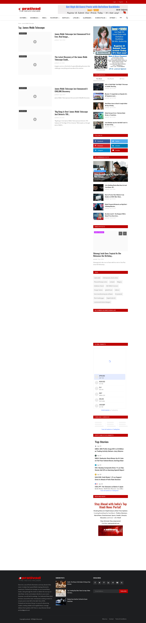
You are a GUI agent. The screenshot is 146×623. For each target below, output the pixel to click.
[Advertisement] (110, 552)
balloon (117, 290)
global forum (108, 290)
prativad (57, 40)
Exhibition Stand (99, 286)
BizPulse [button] (66, 18)
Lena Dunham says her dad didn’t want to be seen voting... (116, 123)
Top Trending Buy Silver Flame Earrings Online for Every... (78, 592)
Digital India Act (111, 298)
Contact (111, 619)
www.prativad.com (113, 523)
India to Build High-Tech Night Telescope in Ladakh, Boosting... (116, 85)
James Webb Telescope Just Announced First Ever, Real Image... (72, 35)
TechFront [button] (54, 18)
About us (104, 619)
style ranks (97, 278)
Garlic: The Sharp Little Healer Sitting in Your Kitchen (78, 583)
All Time (122, 79)
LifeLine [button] (76, 18)
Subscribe (123, 591)
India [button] (44, 18)
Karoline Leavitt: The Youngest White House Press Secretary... (115, 215)
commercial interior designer (102, 302)
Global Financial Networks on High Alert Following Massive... (116, 205)
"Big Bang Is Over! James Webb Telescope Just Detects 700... (71, 113)
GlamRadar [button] (87, 18)
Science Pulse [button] (100, 18)
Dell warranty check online (110, 278)
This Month (110, 79)
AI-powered (118, 294)
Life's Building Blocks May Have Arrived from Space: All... (116, 186)
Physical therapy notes (100, 282)
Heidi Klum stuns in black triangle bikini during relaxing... (116, 104)
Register (121, 2)
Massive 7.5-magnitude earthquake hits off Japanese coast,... (116, 95)
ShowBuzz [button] (34, 18)
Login (114, 2)
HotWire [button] (23, 18)
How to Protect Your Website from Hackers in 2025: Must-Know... (114, 196)
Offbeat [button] (113, 18)
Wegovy (119, 282)
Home (19, 23)
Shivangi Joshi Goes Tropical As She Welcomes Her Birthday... (107, 254)
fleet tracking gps (99, 298)
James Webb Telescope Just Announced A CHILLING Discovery (71, 90)
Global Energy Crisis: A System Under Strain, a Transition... (115, 114)
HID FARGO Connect (112, 286)
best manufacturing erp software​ (103, 294)
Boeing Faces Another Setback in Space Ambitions (77, 600)
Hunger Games (98, 290)
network (112, 282)
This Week (99, 79)
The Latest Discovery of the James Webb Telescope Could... (71, 58)
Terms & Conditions (120, 619)
